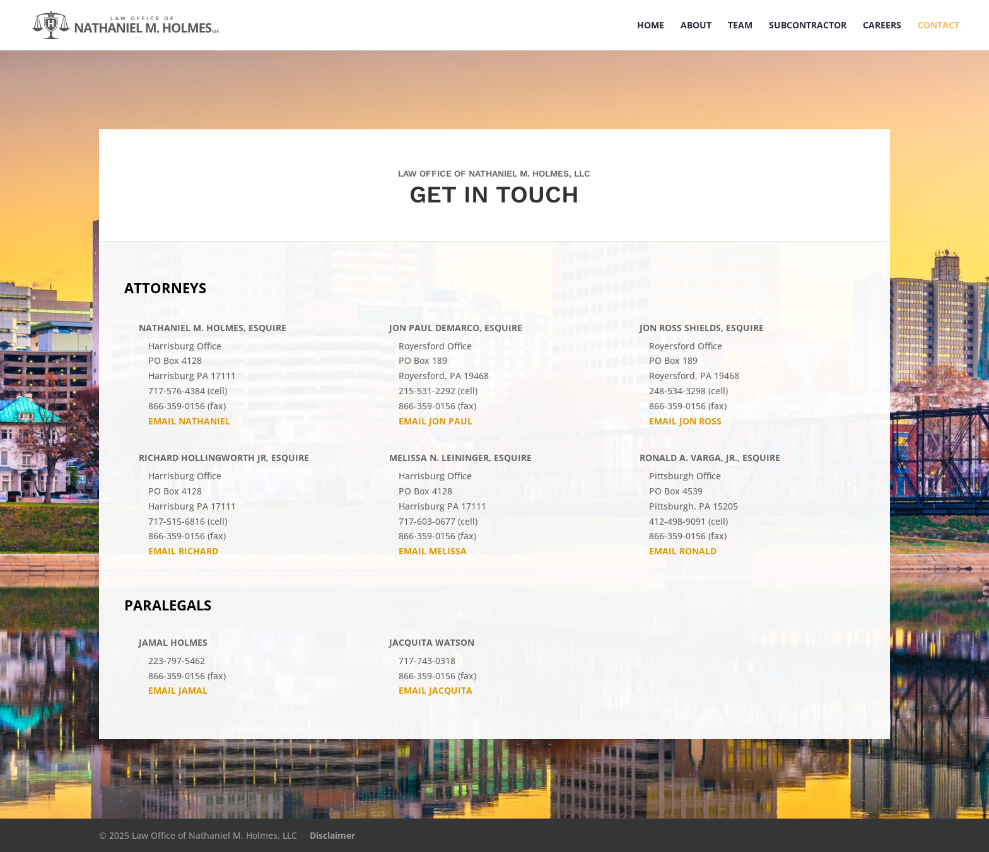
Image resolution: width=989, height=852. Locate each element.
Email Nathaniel (189, 421)
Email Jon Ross (685, 421)
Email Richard (183, 551)
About (696, 26)
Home (650, 26)
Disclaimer (332, 835)
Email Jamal (178, 690)
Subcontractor (807, 26)
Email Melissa (433, 551)
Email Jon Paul (435, 421)
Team (740, 26)
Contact (938, 26)
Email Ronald (683, 551)
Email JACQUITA (435, 690)
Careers (882, 26)
